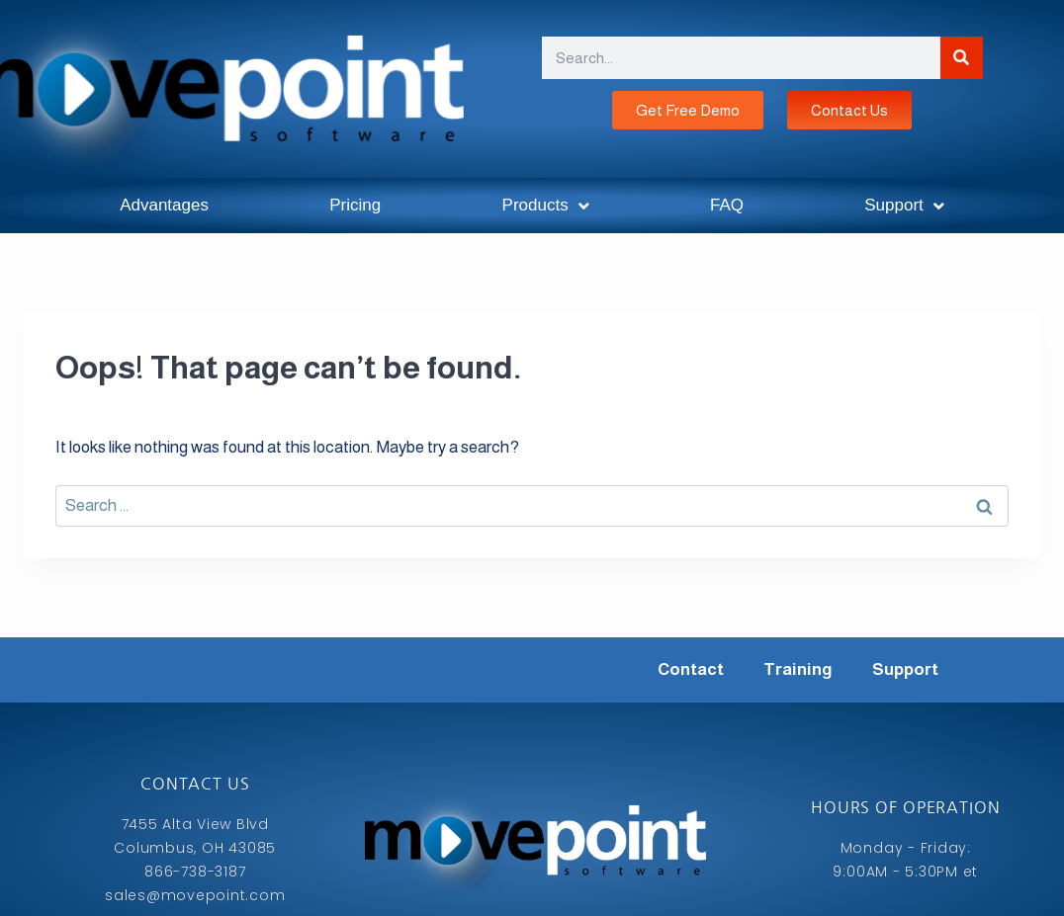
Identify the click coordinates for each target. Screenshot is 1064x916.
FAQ (727, 205)
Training (798, 669)
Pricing (355, 205)
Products (545, 206)
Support (904, 206)
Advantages (164, 205)
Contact (691, 669)
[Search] (961, 58)
